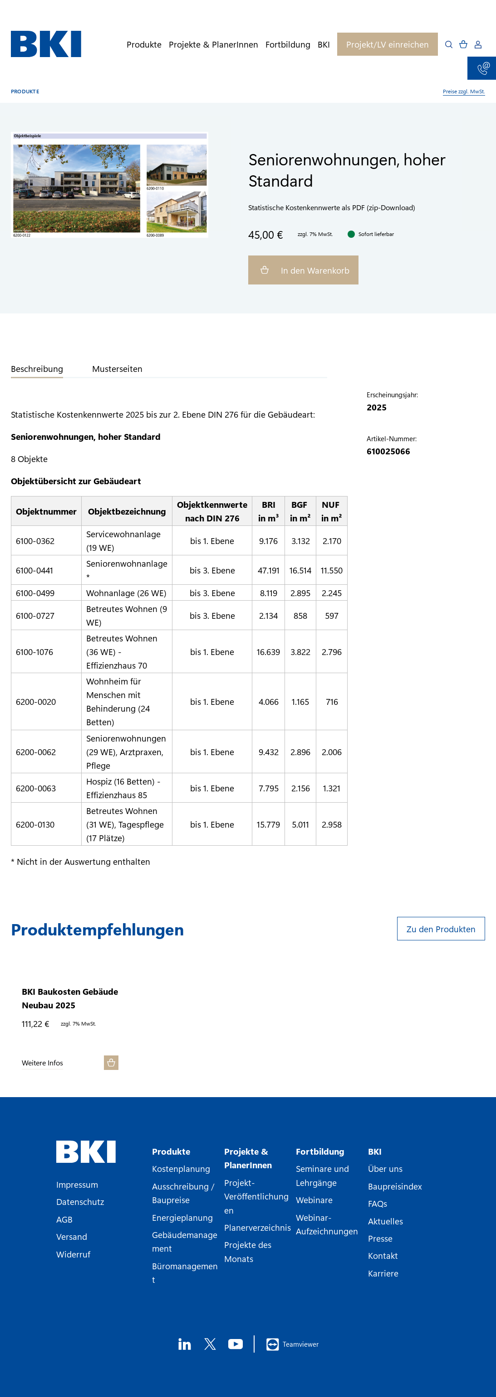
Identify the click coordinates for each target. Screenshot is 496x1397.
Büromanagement (185, 1272)
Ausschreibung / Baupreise (183, 1192)
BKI (324, 44)
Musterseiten (117, 368)
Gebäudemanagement (184, 1241)
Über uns (385, 1168)
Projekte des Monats (247, 1251)
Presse (380, 1238)
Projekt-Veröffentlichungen (256, 1196)
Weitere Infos (42, 1062)
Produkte (144, 44)
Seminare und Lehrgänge (322, 1175)
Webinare (314, 1199)
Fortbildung (287, 44)
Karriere (383, 1273)
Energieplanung (182, 1217)
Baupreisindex (395, 1186)
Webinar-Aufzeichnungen (327, 1224)
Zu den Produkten (441, 929)
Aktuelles (385, 1221)
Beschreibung (37, 368)
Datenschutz (80, 1201)
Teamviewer (292, 1344)
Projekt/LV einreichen (387, 44)
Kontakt (383, 1255)
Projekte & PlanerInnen (213, 44)
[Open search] (449, 44)
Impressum (77, 1184)
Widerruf (73, 1254)
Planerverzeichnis (257, 1227)
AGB (64, 1219)
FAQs (377, 1203)
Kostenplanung (181, 1168)
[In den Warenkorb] (111, 1062)
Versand (71, 1236)
